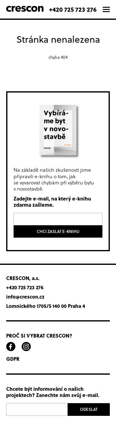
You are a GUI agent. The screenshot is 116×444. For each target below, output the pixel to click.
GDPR (12, 359)
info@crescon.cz (25, 297)
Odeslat (88, 409)
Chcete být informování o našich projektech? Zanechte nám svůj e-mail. (52, 392)
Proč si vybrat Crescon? (39, 336)
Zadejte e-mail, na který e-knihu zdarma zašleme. (52, 202)
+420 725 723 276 (73, 9)
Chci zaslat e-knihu (58, 231)
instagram (26, 346)
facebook (10, 346)
